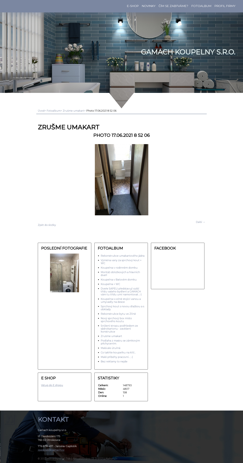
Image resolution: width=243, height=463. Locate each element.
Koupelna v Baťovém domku (119, 279)
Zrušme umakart (73, 110)
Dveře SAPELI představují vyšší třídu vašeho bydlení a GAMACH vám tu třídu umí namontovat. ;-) (121, 291)
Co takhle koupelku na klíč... (118, 352)
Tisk (68, 458)
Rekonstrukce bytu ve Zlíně (118, 313)
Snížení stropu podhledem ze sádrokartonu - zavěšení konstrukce (119, 328)
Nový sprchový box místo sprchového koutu (116, 320)
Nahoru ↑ (112, 458)
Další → (200, 222)
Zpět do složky (47, 225)
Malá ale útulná (110, 348)
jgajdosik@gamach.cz (51, 449)
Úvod (41, 110)
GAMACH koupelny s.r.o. (188, 52)
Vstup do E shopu (52, 385)
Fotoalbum (201, 6)
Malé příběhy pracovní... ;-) (117, 357)
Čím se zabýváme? (173, 6)
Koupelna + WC (110, 284)
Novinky (148, 6)
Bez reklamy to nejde (114, 361)
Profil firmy (224, 6)
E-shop (133, 6)
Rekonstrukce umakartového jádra (122, 255)
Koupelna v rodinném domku (119, 267)
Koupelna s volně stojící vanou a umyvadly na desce (121, 300)
